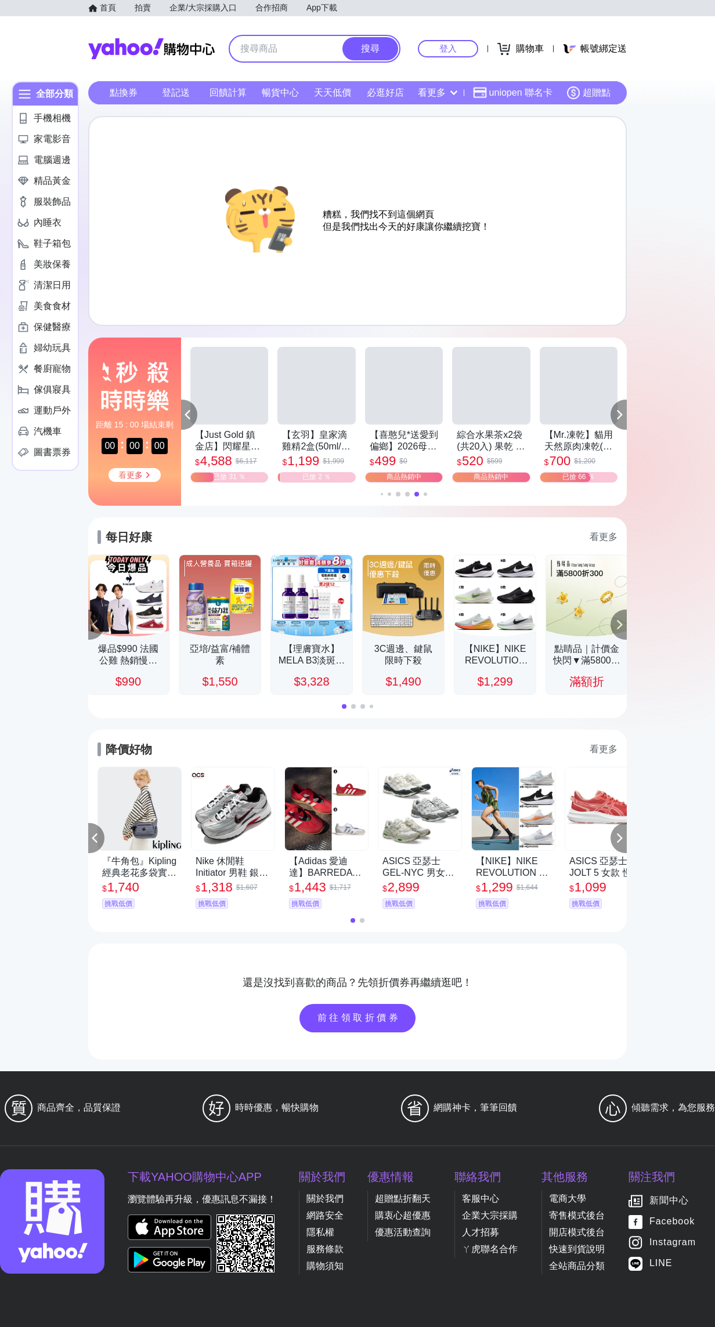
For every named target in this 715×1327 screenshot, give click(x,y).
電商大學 (567, 1198)
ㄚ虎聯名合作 (490, 1249)
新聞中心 (669, 1201)
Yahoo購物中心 (151, 49)
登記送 (176, 92)
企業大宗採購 (490, 1215)
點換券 (124, 92)
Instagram (672, 1243)
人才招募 (480, 1232)
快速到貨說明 (577, 1249)
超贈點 (588, 93)
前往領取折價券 (359, 1018)
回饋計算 (228, 92)
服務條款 (325, 1249)
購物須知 (325, 1266)
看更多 (437, 92)
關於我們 (325, 1198)
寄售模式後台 (577, 1215)
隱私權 (320, 1232)
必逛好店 (385, 92)
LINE (661, 1263)
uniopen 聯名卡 (512, 93)
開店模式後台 (577, 1232)
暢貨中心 (280, 92)
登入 (448, 48)
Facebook (672, 1222)
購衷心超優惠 (403, 1215)
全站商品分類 (577, 1266)
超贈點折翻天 (403, 1198)
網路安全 (325, 1215)
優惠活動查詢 (403, 1232)
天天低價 (332, 92)
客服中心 (480, 1198)
